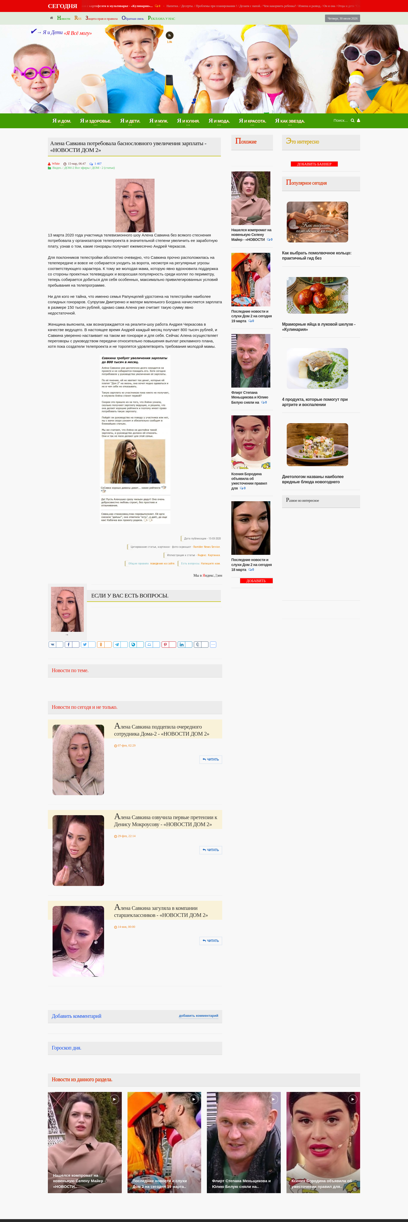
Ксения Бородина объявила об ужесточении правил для (249, 481)
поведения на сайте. (162, 563)
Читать (211, 759)
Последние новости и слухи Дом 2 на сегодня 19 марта (251, 316)
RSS (77, 18)
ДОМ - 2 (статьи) (103, 168)
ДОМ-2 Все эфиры (77, 168)
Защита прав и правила (102, 18)
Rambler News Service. (207, 547)
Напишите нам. (211, 563)
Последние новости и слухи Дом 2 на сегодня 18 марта (251, 564)
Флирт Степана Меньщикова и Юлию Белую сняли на (249, 397)
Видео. (57, 168)
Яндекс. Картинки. (209, 555)
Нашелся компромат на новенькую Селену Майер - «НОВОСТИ (251, 235)
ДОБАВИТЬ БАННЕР (256, 581)
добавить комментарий (198, 1016)
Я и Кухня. (96, 6)
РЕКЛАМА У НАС (161, 18)
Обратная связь (133, 18)
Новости (63, 18)
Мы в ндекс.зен (207, 575)
